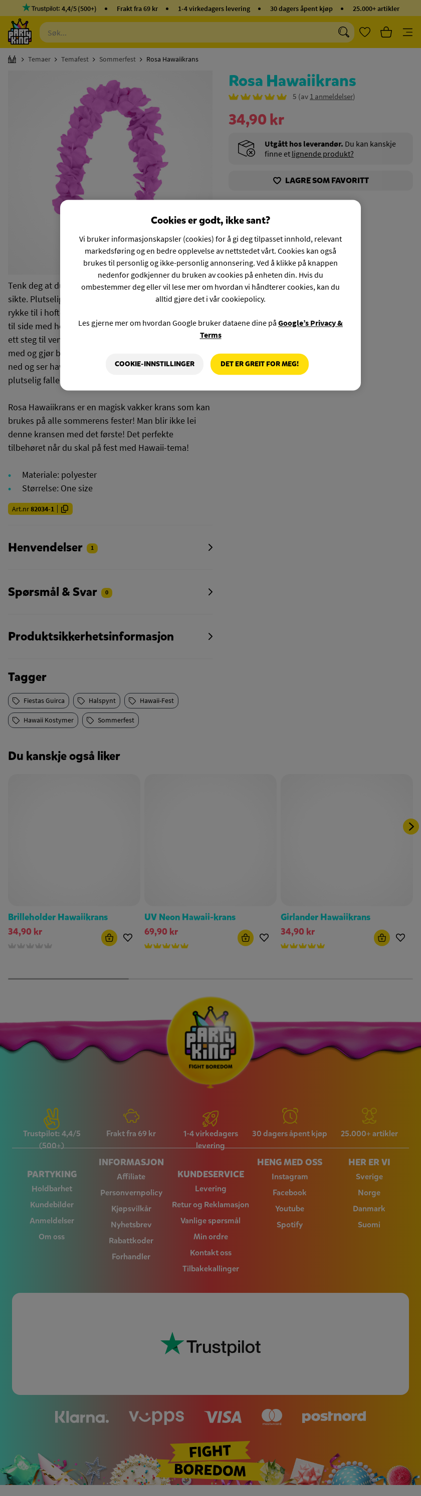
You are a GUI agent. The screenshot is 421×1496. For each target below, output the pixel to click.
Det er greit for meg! (260, 364)
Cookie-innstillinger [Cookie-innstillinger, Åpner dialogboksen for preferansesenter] (154, 364)
